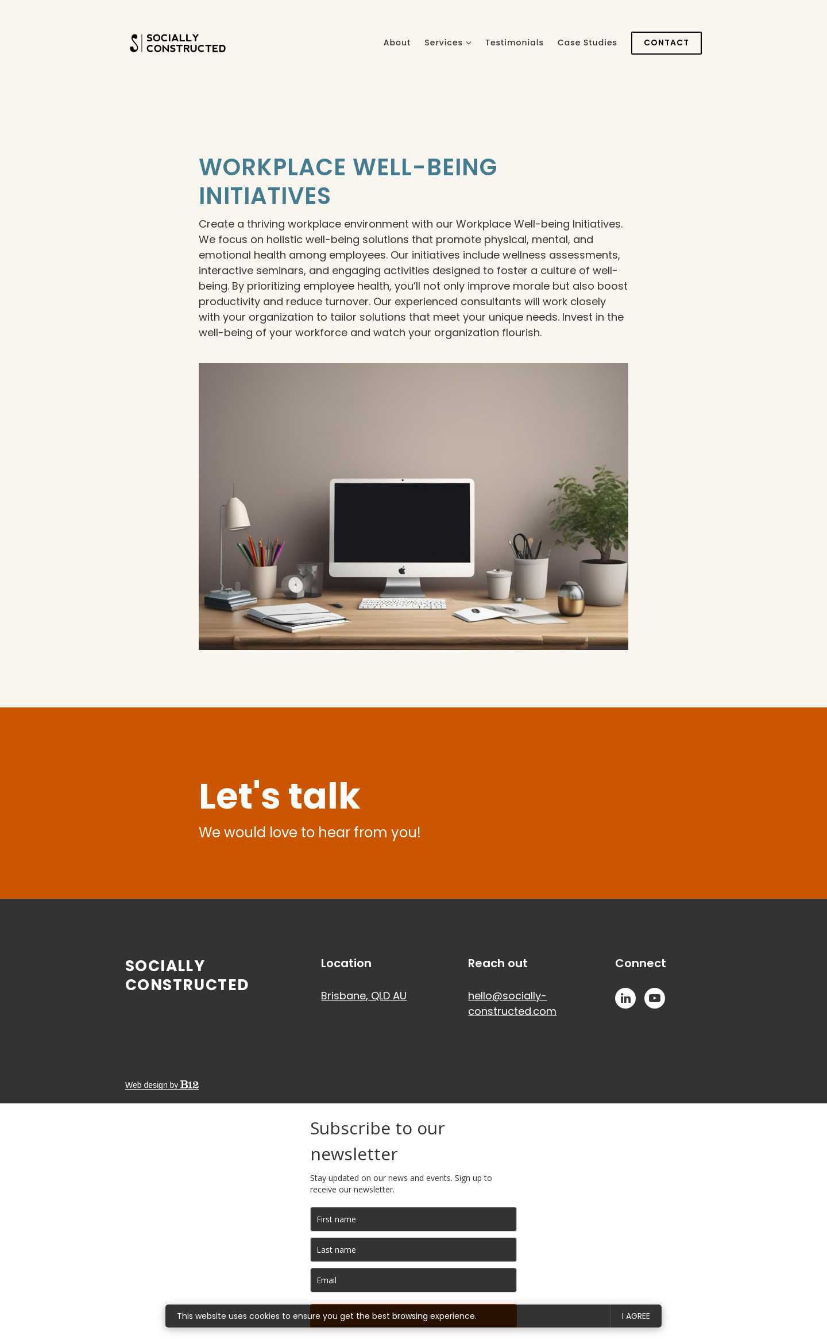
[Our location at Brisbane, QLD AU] (364, 995)
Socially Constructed (187, 975)
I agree (636, 1316)
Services (443, 42)
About (397, 42)
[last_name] (413, 1249)
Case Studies (587, 42)
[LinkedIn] (625, 998)
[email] (413, 1280)
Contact (666, 42)
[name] (413, 1219)
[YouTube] (654, 998)
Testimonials (514, 42)
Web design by (162, 1085)
